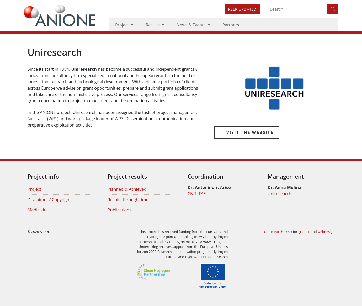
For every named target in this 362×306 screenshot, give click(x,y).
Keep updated (242, 9)
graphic (304, 231)
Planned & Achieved (127, 189)
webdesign (326, 231)
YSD (289, 231)
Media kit (36, 210)
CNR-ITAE (197, 193)
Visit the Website (249, 132)
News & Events (191, 25)
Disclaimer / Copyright (49, 200)
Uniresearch (279, 193)
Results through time (128, 200)
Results (153, 25)
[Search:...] (297, 9)
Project (122, 25)
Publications (119, 210)
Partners (230, 25)
